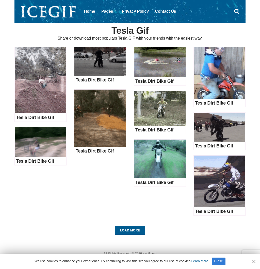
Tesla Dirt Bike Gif (35, 117)
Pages (107, 11)
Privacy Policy (135, 11)
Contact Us (165, 11)
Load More (130, 230)
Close (218, 261)
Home (89, 11)
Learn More (199, 261)
